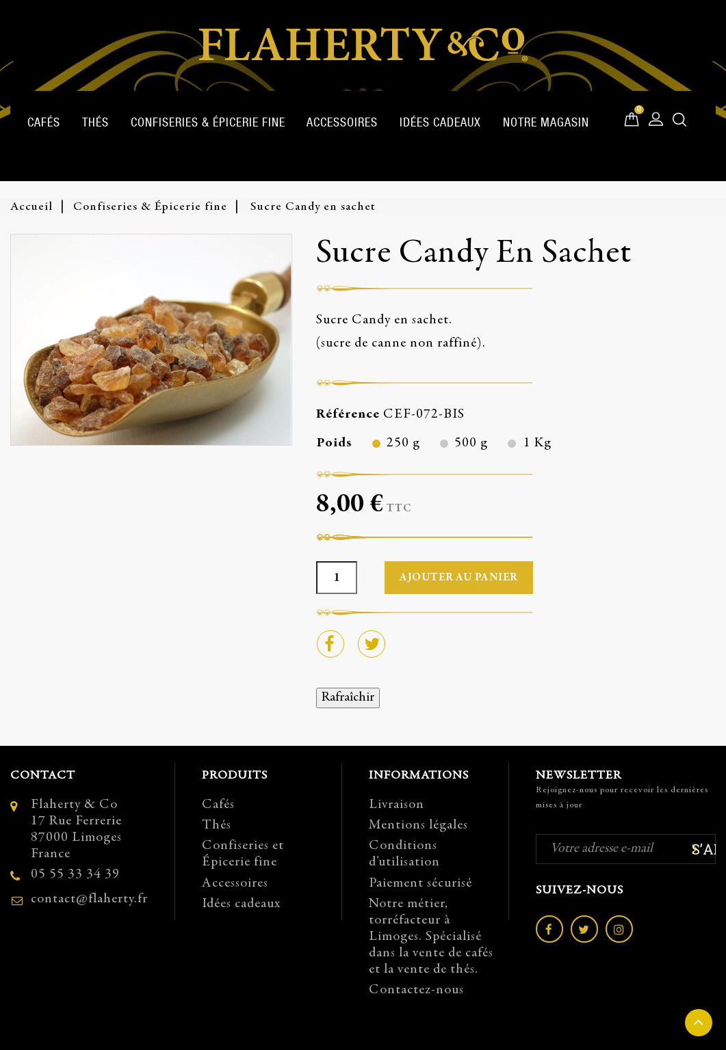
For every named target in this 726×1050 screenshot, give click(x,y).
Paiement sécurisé (420, 883)
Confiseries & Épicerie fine (208, 122)
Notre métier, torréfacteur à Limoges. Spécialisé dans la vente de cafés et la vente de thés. (431, 937)
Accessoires (342, 122)
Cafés (43, 122)
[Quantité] (336, 577)
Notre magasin (546, 122)
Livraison (396, 805)
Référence (348, 414)
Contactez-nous (416, 990)
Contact (42, 776)
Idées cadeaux (440, 122)
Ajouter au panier (459, 577)
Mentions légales (418, 825)
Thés (95, 122)
